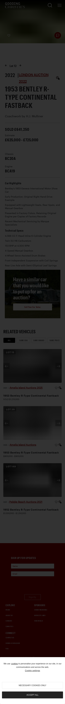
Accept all (32, 695)
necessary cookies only (32, 685)
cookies (14, 664)
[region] (32, 680)
